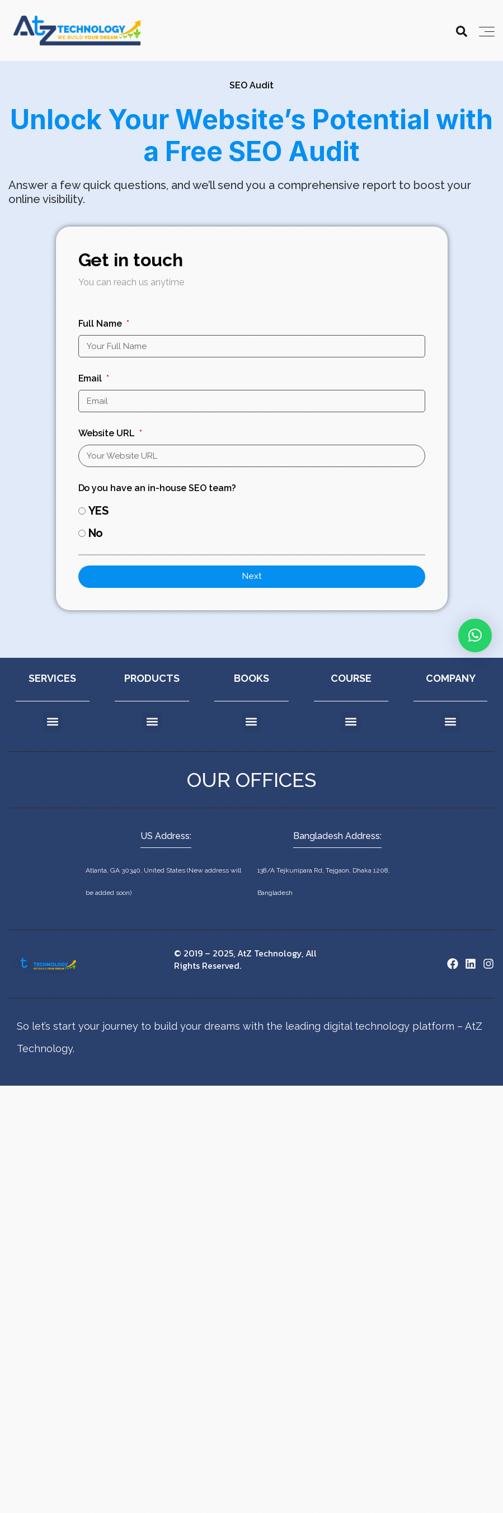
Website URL (108, 433)
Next (252, 576)
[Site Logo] (43, 963)
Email (91, 378)
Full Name (101, 323)
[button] (52, 722)
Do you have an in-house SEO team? (157, 488)
